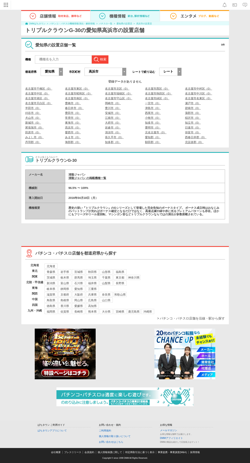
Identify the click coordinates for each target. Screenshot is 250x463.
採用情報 (195, 452)
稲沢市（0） (193, 117)
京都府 (65, 294)
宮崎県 (120, 311)
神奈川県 (134, 277)
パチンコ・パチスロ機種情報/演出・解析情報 (72, 23)
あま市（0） (73, 137)
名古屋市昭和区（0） (78, 93)
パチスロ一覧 (105, 23)
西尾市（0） (153, 112)
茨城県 (51, 277)
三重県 (92, 288)
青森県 (51, 271)
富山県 (65, 283)
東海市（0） (73, 122)
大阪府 (78, 294)
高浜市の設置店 (144, 23)
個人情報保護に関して (110, 452)
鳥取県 (51, 300)
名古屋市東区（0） (77, 88)
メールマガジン (168, 430)
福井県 (92, 283)
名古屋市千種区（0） (38, 88)
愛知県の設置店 (124, 23)
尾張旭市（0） (34, 127)
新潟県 (51, 283)
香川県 (65, 306)
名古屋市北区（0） (117, 88)
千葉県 (106, 277)
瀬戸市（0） (193, 103)
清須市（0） (113, 132)
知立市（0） (193, 122)
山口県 (106, 300)
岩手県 (65, 271)
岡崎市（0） (113, 103)
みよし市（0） (34, 137)
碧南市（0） (193, 108)
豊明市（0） (153, 127)
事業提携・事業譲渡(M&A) (172, 452)
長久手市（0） (114, 137)
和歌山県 (120, 294)
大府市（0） (113, 122)
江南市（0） (113, 117)
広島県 (92, 300)
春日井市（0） (74, 108)
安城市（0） (113, 112)
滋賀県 (51, 294)
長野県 (120, 283)
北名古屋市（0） (156, 132)
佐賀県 (65, 311)
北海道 (51, 266)
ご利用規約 (105, 430)
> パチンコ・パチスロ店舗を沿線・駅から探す (191, 318)
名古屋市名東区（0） (198, 98)
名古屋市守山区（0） (118, 98)
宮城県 (78, 271)
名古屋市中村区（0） (198, 88)
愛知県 (78, 288)
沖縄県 (147, 311)
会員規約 (89, 452)
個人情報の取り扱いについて (115, 436)
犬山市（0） (33, 117)
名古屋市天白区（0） (38, 103)
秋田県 (92, 271)
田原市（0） (33, 132)
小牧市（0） (153, 117)
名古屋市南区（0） (77, 98)
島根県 (65, 300)
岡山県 (78, 300)
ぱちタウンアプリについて (52, 430)
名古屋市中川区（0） (198, 93)
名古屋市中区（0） (37, 93)
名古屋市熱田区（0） (158, 93)
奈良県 (106, 294)
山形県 (106, 271)
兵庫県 (92, 294)
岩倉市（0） (113, 127)
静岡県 (65, 288)
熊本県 (92, 311)
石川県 (78, 283)
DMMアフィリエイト (171, 438)
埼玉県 (92, 277)
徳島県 (51, 306)
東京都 (120, 277)
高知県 (92, 306)
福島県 (120, 271)
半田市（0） (33, 108)
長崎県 (78, 311)
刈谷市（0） (33, 112)
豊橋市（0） (73, 103)
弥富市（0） (193, 132)
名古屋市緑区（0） (157, 98)
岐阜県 (51, 288)
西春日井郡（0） (196, 137)
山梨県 (106, 283)
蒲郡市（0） (193, 112)
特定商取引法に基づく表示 (140, 452)
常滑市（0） (73, 117)
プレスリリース (72, 452)
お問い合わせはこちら (111, 441)
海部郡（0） (73, 142)
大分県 (106, 311)
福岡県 (51, 311)
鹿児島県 (134, 311)
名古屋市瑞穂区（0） (118, 93)
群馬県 (78, 277)
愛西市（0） (73, 132)
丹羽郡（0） (33, 142)
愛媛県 (78, 306)
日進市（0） (193, 127)
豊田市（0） (73, 112)
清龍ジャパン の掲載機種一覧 (87, 178)
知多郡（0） (113, 142)
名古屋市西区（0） (157, 88)
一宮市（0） (153, 103)
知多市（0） (153, 122)
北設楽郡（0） (194, 142)
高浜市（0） (73, 127)
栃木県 (65, 277)
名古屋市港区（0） (37, 98)
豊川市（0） (113, 108)
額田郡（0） (153, 142)
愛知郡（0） (153, 137)
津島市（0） (153, 108)
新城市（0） (33, 122)
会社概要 (56, 452)
